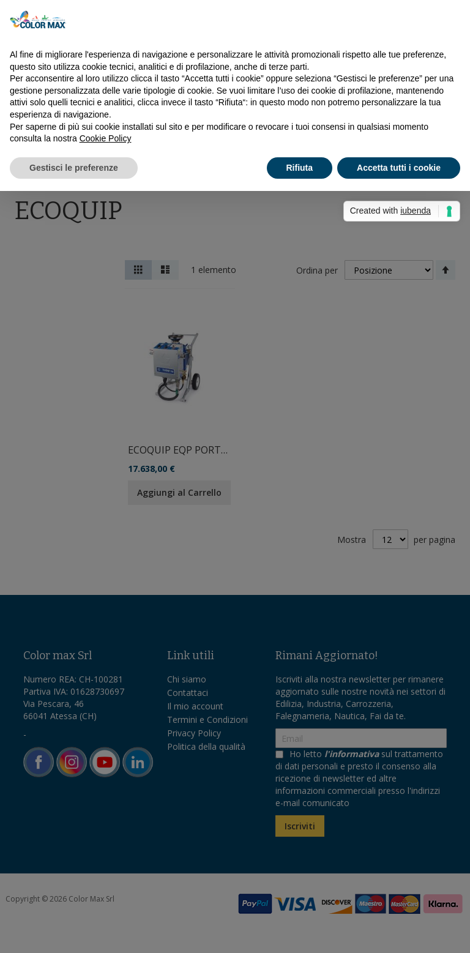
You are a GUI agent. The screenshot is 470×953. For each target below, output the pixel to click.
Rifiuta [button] (299, 168)
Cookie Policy (106, 138)
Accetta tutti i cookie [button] (399, 168)
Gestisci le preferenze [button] (73, 168)
